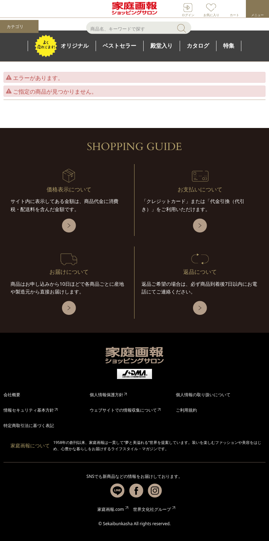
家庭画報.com (110, 509)
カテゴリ (15, 26)
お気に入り (211, 15)
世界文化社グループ (152, 509)
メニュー (257, 15)
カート (234, 15)
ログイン (188, 15)
